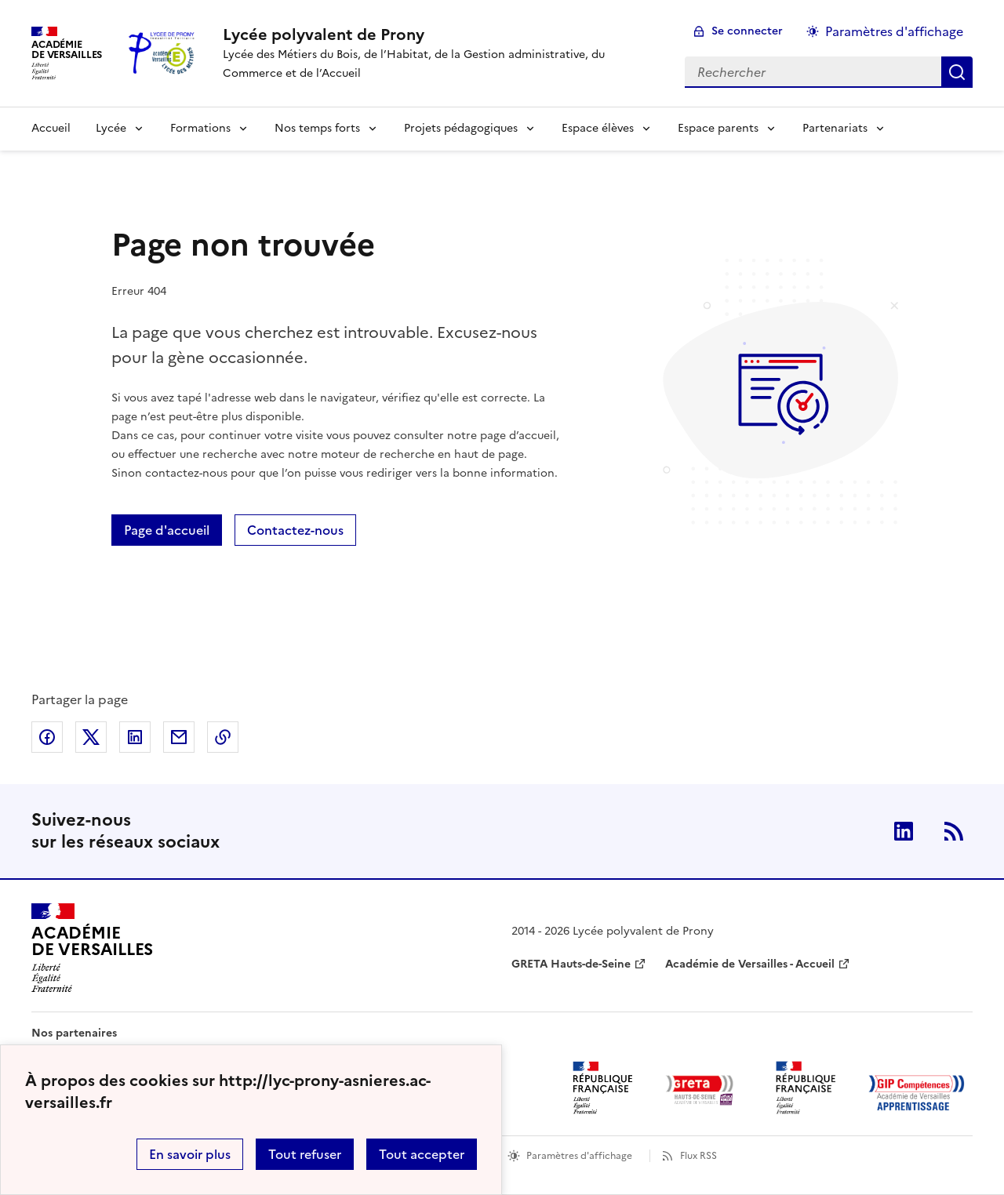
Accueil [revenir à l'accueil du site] (51, 128)
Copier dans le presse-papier (222, 737)
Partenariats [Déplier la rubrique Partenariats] (835, 128)
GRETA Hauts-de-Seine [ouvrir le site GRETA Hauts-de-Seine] (571, 964)
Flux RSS (698, 1156)
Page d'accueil (166, 530)
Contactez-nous (295, 530)
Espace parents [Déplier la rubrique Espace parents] (718, 128)
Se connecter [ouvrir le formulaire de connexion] (747, 31)
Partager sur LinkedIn (135, 737)
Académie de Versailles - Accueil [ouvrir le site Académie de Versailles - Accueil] (750, 964)
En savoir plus (190, 1154)
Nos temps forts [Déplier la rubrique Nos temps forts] (317, 128)
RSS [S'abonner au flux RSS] (954, 831)
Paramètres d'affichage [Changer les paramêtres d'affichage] (894, 31)
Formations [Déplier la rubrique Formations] (200, 128)
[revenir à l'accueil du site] (441, 34)
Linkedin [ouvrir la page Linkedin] (903, 831)
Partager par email (179, 737)
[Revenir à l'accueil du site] (92, 948)
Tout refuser (304, 1154)
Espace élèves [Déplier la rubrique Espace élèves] (598, 128)
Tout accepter (421, 1154)
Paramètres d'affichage (579, 1156)
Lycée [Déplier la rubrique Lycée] (111, 128)
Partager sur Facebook (47, 737)
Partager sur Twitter (91, 737)
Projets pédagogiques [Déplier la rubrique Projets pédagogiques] (461, 128)
